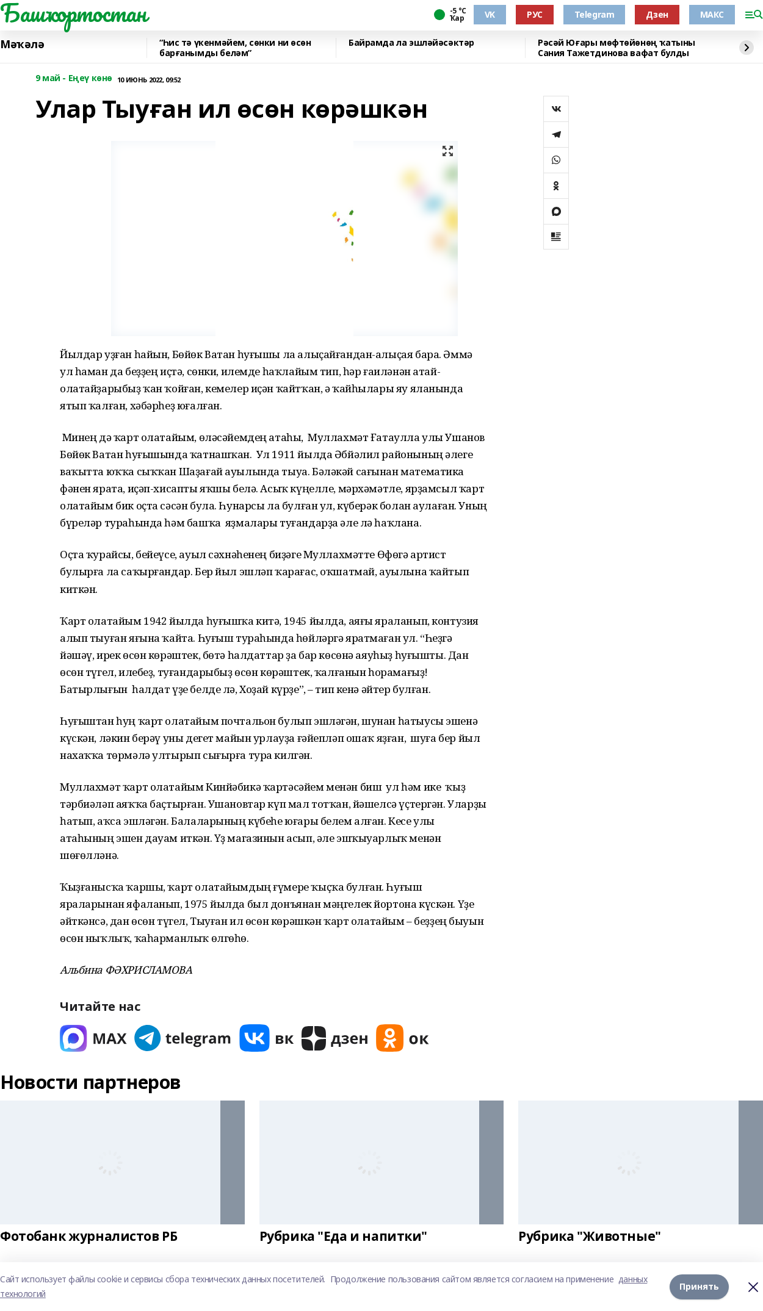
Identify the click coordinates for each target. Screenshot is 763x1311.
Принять (699, 1286)
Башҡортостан (73, 13)
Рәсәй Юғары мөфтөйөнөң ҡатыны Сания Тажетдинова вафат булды (616, 48)
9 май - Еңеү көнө (73, 78)
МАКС (712, 14)
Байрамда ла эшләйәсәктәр (411, 43)
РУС (535, 14)
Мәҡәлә (22, 44)
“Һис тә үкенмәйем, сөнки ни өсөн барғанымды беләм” (235, 48)
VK (490, 14)
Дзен (657, 14)
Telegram (594, 14)
